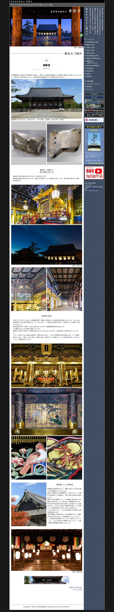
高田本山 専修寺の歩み (94, 58)
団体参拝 (89, 76)
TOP (36, 5)
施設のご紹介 (44, 5)
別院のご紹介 (91, 53)
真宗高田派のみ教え (93, 55)
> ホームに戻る (77, 589)
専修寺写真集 (94, 130)
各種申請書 (90, 81)
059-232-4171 (93, 188)
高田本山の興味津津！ (93, 65)
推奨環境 (89, 86)
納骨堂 (89, 73)
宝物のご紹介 (91, 47)
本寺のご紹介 (91, 50)
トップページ (91, 39)
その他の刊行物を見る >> (96, 163)
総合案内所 (90, 71)
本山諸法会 (90, 68)
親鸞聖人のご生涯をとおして (92, 61)
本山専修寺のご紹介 (93, 42)
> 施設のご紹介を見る (75, 587)
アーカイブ (90, 89)
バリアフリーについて (93, 84)
